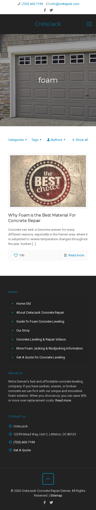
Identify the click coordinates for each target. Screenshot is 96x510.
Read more (76, 255)
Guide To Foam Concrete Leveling (40, 321)
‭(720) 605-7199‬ (24, 442)
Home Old (23, 303)
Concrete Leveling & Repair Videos (41, 339)
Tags (37, 140)
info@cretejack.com (64, 4)
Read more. (63, 400)
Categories (18, 140)
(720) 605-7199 (32, 4)
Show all (79, 140)
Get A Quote (22, 450)
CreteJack (48, 24)
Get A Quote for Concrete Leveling (40, 357)
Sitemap (56, 495)
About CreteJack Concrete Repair (40, 312)
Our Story (23, 330)
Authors (56, 140)
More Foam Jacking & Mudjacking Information (49, 348)
